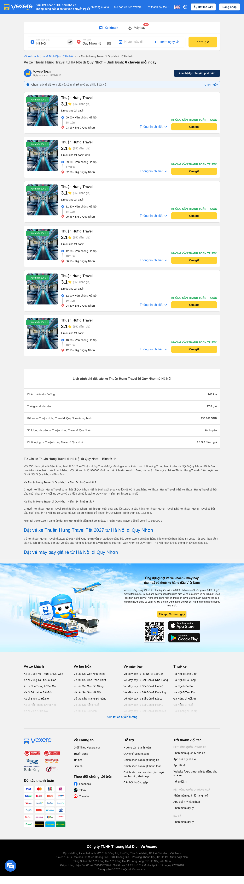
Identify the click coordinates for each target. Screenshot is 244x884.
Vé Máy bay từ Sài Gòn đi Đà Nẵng (145, 692)
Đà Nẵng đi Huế (183, 704)
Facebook (85, 783)
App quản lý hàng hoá (186, 801)
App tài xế (179, 765)
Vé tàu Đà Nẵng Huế (86, 704)
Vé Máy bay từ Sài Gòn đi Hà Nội (144, 686)
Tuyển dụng (81, 753)
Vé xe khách (31, 56)
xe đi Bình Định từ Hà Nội (56, 56)
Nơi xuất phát (43, 39)
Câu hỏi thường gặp (136, 782)
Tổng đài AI (180, 781)
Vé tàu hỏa (82, 666)
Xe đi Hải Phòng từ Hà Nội (40, 704)
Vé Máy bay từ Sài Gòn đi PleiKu (143, 704)
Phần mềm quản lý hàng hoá (190, 795)
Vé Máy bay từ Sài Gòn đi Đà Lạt (143, 698)
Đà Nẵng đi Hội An (184, 698)
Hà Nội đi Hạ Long (184, 680)
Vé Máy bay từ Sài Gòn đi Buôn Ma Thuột (145, 712)
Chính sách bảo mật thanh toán (142, 766)
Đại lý (177, 816)
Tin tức (78, 759)
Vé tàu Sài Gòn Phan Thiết (90, 680)
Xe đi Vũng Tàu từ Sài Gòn (40, 680)
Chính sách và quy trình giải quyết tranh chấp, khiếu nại (144, 774)
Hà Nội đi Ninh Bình (185, 673)
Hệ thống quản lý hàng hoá (191, 789)
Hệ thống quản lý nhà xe (189, 747)
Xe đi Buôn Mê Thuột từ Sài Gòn (43, 673)
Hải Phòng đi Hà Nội (185, 711)
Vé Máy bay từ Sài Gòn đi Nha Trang (146, 680)
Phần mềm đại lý (183, 807)
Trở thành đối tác (158, 7)
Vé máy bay (133, 666)
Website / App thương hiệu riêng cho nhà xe (195, 773)
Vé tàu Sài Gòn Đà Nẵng (88, 686)
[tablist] (122, 27)
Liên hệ (78, 766)
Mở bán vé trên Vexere (128, 7)
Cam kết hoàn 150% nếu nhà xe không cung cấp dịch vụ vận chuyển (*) (61, 6)
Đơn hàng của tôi (99, 7)
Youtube (84, 796)
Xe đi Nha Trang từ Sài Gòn (40, 686)
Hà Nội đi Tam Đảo (184, 692)
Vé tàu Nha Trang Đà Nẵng (90, 698)
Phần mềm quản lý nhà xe (189, 753)
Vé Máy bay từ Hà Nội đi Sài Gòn (144, 673)
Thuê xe (180, 666)
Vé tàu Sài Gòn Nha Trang (89, 673)
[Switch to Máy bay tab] (136, 28)
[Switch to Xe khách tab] (108, 28)
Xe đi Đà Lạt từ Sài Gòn (38, 692)
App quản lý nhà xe (185, 759)
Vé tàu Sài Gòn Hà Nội (87, 692)
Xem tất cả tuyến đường (122, 717)
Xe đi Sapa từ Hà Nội (36, 698)
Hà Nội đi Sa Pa (183, 686)
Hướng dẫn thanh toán (137, 747)
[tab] (108, 27)
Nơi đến (87, 39)
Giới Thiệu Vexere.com (87, 747)
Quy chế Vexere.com (136, 753)
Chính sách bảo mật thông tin (141, 759)
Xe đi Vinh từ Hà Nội (36, 711)
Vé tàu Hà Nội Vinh (85, 711)
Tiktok (82, 790)
